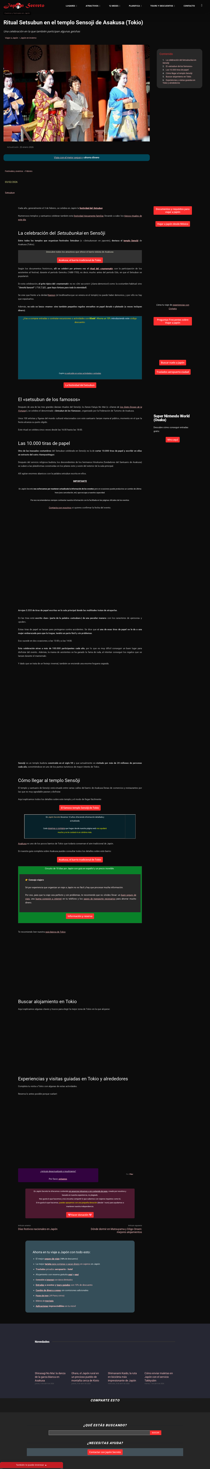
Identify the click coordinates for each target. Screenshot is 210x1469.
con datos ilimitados (54, 1280)
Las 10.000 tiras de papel (177, 70)
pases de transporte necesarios (100, 899)
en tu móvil (56, 1306)
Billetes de (45, 1301)
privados (54, 1269)
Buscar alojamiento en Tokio (178, 76)
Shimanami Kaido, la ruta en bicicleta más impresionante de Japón (122, 1377)
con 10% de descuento (64, 1285)
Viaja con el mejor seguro (68, 157)
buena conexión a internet (49, 899)
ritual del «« (101, 268)
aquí (70, 1274)
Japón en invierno (28, 38)
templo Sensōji (131, 240)
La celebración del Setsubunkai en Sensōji (179, 61)
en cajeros (67, 1264)
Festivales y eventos (14, 171)
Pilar (131, 1174)
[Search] (155, 1432)
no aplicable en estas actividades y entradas (83, 373)
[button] (201, 5)
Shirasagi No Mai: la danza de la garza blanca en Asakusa (50, 1377)
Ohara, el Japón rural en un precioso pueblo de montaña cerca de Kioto (85, 1377)
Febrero (28, 171)
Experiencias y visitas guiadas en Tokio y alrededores (179, 81)
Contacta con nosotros (60, 507)
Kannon (51, 295)
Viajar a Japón (11, 38)
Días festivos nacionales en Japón (37, 1229)
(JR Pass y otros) (50, 1295)
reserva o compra (56, 828)
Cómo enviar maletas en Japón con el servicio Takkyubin (159, 1377)
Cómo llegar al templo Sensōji (179, 73)
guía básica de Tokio (55, 932)
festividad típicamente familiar (88, 216)
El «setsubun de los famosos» (179, 66)
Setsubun (10, 192)
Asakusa (22, 843)
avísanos (63, 1179)
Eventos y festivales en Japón (17, 13)
